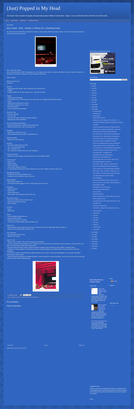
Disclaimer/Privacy (33, 20)
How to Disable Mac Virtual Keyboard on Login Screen (102, 307)
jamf (18, 297)
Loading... (112, 305)
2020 (93, 95)
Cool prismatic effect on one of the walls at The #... (106, 159)
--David (115, 281)
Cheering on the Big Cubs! (100, 205)
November (96, 113)
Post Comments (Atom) (20, 348)
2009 (93, 241)
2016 (93, 104)
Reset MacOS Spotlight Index (99, 321)
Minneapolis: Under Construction (101, 187)
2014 (93, 109)
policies (24, 297)
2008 (93, 243)
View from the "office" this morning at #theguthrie (105, 138)
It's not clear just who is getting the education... (105, 141)
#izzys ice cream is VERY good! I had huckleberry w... (107, 182)
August (95, 213)
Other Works (14, 20)
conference (13, 297)
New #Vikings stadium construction (102, 161)
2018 (93, 100)
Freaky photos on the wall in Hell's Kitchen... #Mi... (106, 145)
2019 (93, 97)
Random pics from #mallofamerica (102, 157)
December (96, 111)
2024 (93, 88)
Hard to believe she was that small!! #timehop (105, 131)
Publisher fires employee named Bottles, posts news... (107, 129)
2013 (93, 232)
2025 (93, 86)
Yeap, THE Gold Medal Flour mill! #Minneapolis (105, 166)
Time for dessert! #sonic (99, 198)
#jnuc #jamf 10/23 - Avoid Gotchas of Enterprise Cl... (106, 136)
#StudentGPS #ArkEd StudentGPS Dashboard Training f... (108, 122)
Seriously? (95, 124)
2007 (93, 246)
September (96, 210)
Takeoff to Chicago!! (98, 194)
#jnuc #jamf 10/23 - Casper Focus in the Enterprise (106, 134)
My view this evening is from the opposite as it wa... (106, 208)
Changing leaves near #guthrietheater (103, 154)
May (94, 220)
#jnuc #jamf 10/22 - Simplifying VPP (102, 152)
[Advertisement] (108, 36)
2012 (93, 234)
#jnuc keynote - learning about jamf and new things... (107, 173)
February (95, 227)
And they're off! (97, 203)
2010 (93, 239)
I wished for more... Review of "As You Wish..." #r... (106, 120)
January (95, 229)
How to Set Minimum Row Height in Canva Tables (102, 291)
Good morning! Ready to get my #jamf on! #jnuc (105, 180)
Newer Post (10, 345)
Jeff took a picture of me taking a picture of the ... (105, 150)
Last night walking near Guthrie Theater (103, 175)
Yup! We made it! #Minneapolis (101, 189)
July (94, 215)
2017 (93, 102)
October (95, 115)
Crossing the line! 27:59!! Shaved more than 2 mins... (107, 201)
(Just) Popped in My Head (33, 8)
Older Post (81, 345)
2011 (93, 236)
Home (7, 20)
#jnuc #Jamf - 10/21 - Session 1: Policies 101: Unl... (106, 171)
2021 (93, 93)
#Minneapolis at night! (98, 184)
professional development (32, 297)
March (95, 224)
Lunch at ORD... (97, 191)
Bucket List (23, 20)
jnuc (21, 297)
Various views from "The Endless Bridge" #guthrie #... (107, 168)
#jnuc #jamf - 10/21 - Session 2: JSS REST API (105, 164)
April (94, 222)
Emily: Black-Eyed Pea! (99, 117)
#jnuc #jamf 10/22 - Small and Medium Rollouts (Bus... (107, 147)
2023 (93, 90)
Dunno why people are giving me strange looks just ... (107, 127)
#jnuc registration (97, 178)
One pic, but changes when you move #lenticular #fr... (107, 143)
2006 (93, 248)
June (94, 217)
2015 (93, 107)
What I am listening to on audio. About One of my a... (107, 196)
